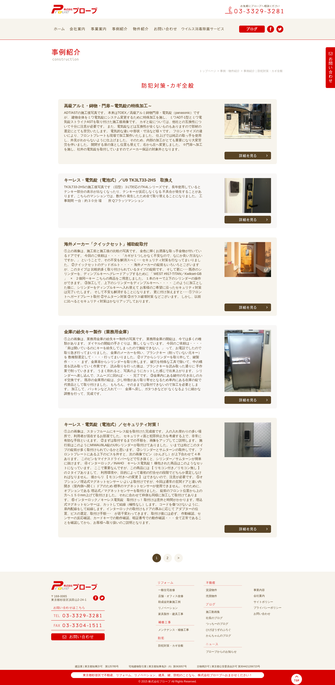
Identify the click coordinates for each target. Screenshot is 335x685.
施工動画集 (213, 612)
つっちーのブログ (217, 623)
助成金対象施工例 (169, 602)
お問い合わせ (262, 613)
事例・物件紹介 (230, 71)
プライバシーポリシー (267, 607)
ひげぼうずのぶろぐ (218, 629)
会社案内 (259, 595)
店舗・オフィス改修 (170, 596)
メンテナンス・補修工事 (173, 629)
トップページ (207, 71)
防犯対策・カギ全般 (170, 645)
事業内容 (259, 590)
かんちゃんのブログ (218, 635)
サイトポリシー (263, 602)
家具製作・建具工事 (170, 614)
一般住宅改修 (166, 590)
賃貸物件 (211, 590)
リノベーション (168, 608)
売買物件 (211, 596)
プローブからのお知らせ (221, 651)
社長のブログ (214, 618)
